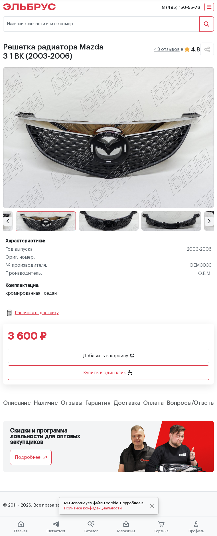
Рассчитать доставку (33, 313)
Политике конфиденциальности (93, 508)
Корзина (161, 527)
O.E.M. (205, 273)
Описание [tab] (17, 403)
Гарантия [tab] (98, 403)
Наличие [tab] (46, 403)
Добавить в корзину (108, 356)
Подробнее (31, 457)
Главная (21, 527)
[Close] (152, 506)
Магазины (126, 527)
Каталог (91, 527)
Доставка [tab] (126, 403)
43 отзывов (167, 49)
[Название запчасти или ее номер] (101, 24)
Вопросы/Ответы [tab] (191, 403)
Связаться (55, 527)
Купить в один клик (107, 372)
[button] (7, 221)
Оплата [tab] (153, 403)
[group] (108, 137)
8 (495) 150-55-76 (181, 7)
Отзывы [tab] (71, 403)
